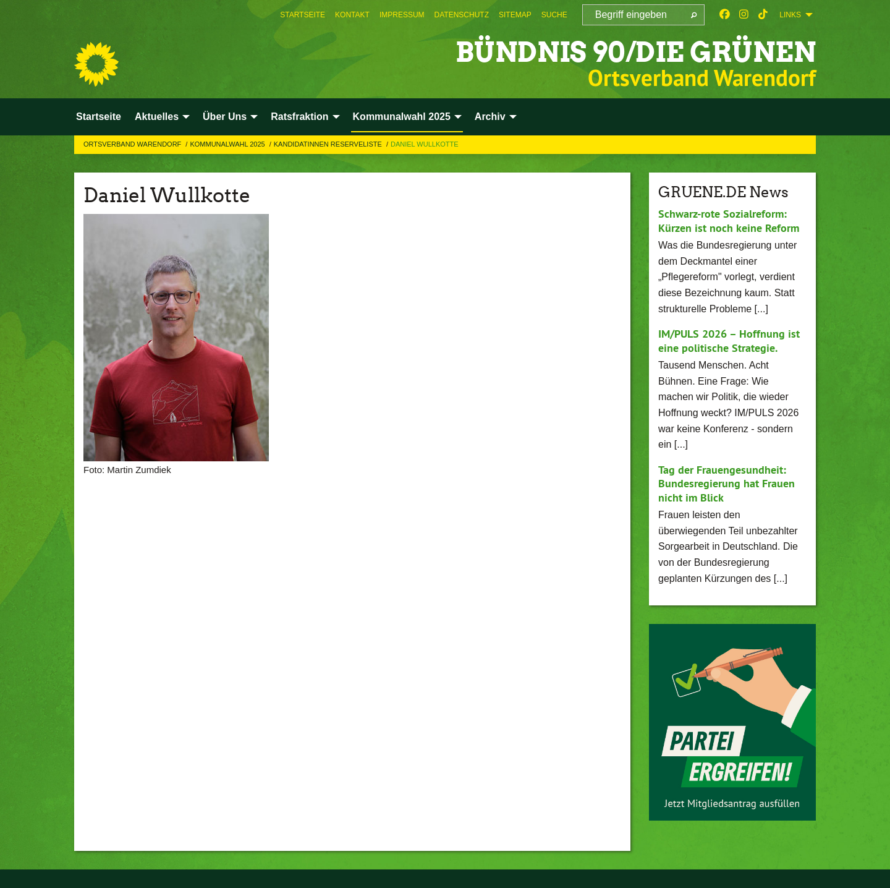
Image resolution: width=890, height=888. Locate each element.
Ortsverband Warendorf (133, 144)
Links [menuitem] (790, 15)
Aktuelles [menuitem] (157, 116)
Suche (554, 15)
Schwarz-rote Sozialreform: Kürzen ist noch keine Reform (728, 221)
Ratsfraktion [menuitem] (299, 116)
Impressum (402, 15)
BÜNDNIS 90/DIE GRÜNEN (636, 52)
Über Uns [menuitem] (225, 116)
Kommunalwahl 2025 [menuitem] (402, 116)
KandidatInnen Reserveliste (329, 144)
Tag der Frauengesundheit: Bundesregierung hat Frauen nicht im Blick (726, 484)
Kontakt (352, 15)
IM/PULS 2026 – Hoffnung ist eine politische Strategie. (729, 341)
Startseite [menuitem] (98, 116)
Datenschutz (461, 15)
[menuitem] (302, 15)
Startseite (302, 15)
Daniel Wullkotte (425, 144)
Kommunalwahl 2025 (228, 144)
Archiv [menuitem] (490, 116)
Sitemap (515, 15)
